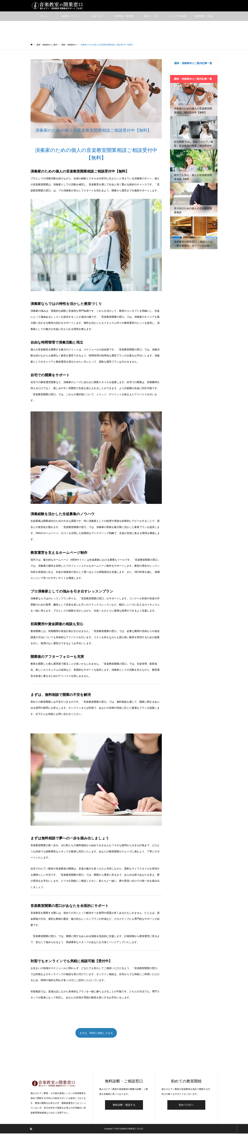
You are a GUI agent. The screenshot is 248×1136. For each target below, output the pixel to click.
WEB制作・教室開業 (124, 19)
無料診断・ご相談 (204, 17)
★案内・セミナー (71, 17)
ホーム (44, 17)
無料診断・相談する (124, 1107)
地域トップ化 (150, 17)
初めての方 (97, 17)
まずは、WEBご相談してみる (96, 1034)
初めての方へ (186, 1107)
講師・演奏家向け (41, 63)
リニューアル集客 (177, 17)
